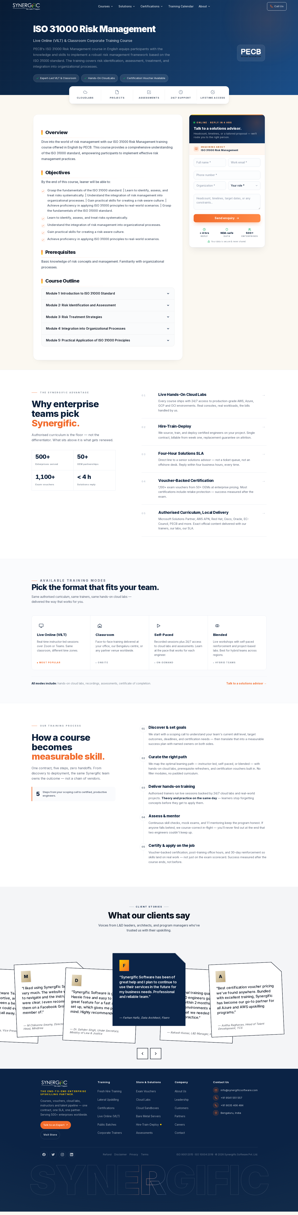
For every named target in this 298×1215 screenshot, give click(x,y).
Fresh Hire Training (110, 1094)
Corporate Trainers (110, 1136)
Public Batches (107, 1128)
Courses (105, 6)
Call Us (277, 6)
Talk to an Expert (55, 1128)
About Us (180, 1094)
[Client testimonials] (149, 1006)
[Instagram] (62, 1158)
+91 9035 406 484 (232, 1108)
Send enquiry (227, 221)
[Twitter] (53, 1158)
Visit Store (50, 1138)
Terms (145, 1157)
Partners (180, 1119)
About (204, 6)
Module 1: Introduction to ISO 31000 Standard (80, 297)
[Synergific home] (54, 1087)
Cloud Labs (143, 1103)
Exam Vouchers (146, 1094)
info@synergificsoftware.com (239, 1093)
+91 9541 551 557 (231, 1101)
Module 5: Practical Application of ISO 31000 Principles (88, 344)
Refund (107, 1157)
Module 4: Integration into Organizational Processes (86, 332)
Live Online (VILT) (109, 1119)
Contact (180, 1136)
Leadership (182, 1103)
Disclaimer (120, 1157)
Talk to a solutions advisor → (246, 686)
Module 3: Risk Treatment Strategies (74, 320)
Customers (181, 1111)
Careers (180, 1128)
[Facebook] (44, 1158)
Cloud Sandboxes (147, 1111)
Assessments (144, 1136)
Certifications (152, 6)
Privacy (134, 1157)
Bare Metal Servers (148, 1119)
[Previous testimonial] (142, 1057)
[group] (52, 1003)
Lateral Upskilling (108, 1103)
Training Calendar (180, 6)
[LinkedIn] (71, 1158)
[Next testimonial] (155, 1057)
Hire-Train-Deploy (148, 1128)
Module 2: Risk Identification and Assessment (81, 309)
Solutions (127, 6)
